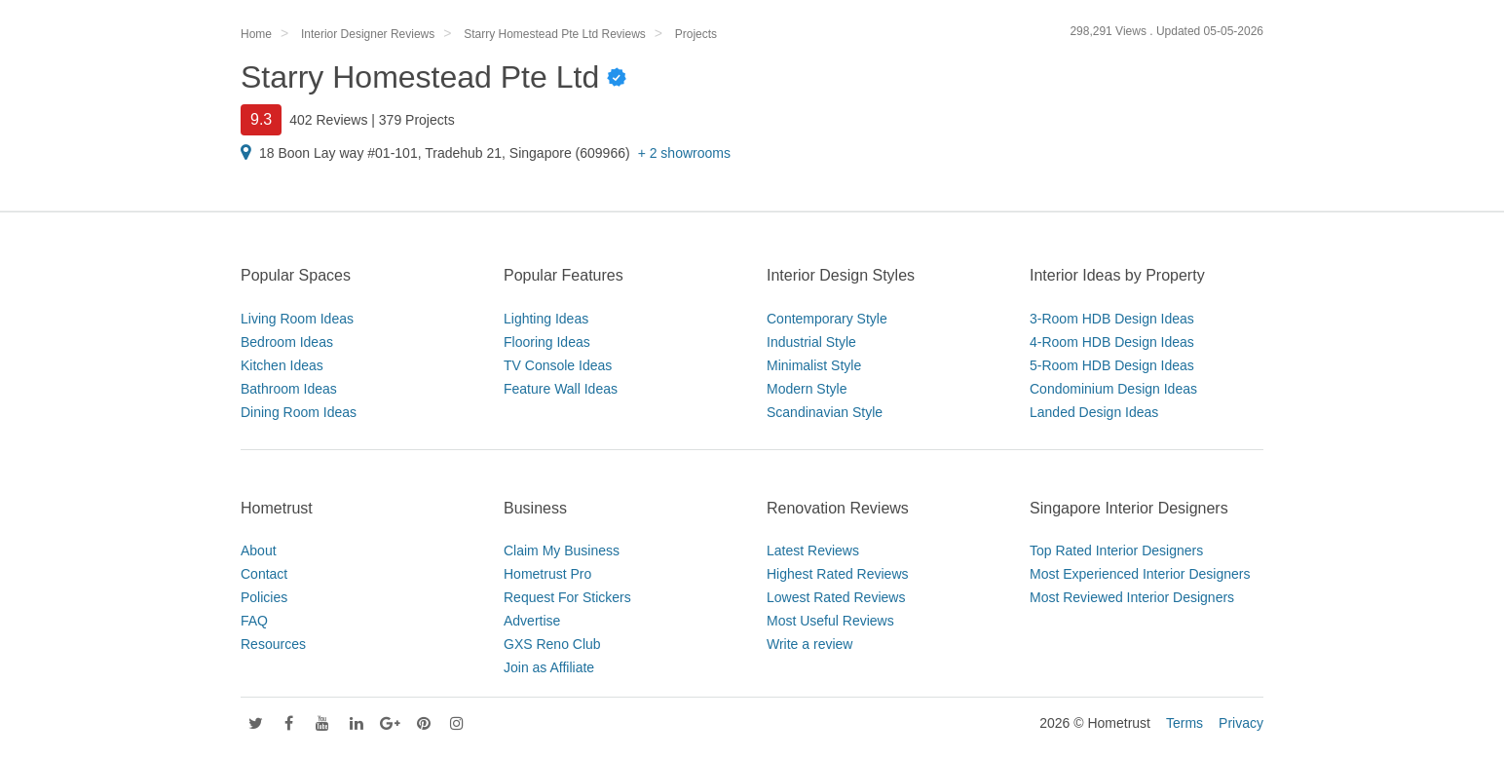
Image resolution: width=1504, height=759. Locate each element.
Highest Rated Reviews (838, 574)
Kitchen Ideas (282, 365)
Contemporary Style (827, 318)
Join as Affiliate (549, 667)
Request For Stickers (567, 597)
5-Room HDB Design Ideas (1112, 365)
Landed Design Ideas (1094, 412)
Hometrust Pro (547, 574)
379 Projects (417, 120)
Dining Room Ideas (299, 412)
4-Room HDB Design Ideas (1112, 342)
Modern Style (806, 389)
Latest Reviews (813, 550)
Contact (264, 574)
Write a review (809, 644)
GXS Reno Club (552, 644)
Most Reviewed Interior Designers (1132, 597)
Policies (264, 597)
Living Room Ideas (297, 318)
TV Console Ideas (558, 365)
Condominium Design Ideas (1113, 389)
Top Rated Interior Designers (1116, 550)
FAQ (254, 620)
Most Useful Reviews (830, 620)
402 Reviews (328, 120)
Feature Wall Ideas (561, 389)
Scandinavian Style (825, 412)
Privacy (1241, 723)
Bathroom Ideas (289, 389)
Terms (1184, 723)
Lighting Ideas (546, 318)
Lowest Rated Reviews (836, 597)
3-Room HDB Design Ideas (1112, 318)
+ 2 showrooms (684, 153)
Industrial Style (811, 342)
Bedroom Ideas (287, 342)
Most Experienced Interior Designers (1140, 574)
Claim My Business (562, 550)
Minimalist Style (814, 365)
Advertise (532, 620)
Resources (273, 644)
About (259, 550)
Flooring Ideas (547, 342)
